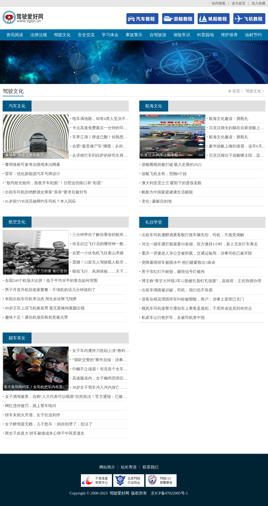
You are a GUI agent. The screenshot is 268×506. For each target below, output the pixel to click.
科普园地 (205, 35)
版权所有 (139, 493)
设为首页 (238, 3)
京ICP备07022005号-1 (169, 493)
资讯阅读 (14, 35)
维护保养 (229, 35)
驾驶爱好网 (119, 493)
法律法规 (38, 35)
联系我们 (150, 467)
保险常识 (181, 35)
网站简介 (107, 467)
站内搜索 (218, 3)
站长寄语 (129, 467)
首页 (236, 91)
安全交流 (86, 35)
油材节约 (253, 35)
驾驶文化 (62, 35)
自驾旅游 (158, 35)
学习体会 (110, 35)
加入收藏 (258, 3)
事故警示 (134, 35)
